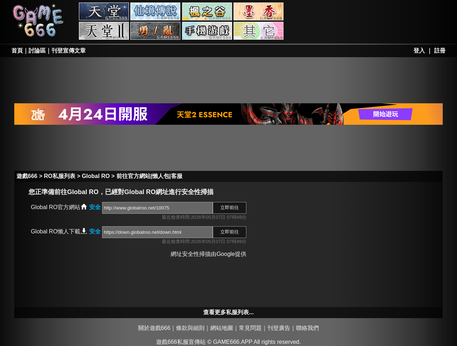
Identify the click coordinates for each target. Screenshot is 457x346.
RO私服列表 (59, 176)
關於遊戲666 (154, 328)
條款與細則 (190, 328)
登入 (419, 51)
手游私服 (207, 31)
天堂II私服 (104, 31)
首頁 (17, 51)
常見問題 (250, 328)
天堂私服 (104, 11)
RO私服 (155, 11)
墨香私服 (258, 11)
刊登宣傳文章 (68, 51)
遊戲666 (26, 176)
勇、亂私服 (155, 31)
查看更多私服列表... (228, 312)
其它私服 (258, 31)
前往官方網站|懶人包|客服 (149, 176)
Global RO (96, 176)
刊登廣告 (278, 328)
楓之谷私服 (207, 11)
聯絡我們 (307, 328)
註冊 (440, 51)
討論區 (37, 51)
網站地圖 (221, 328)
